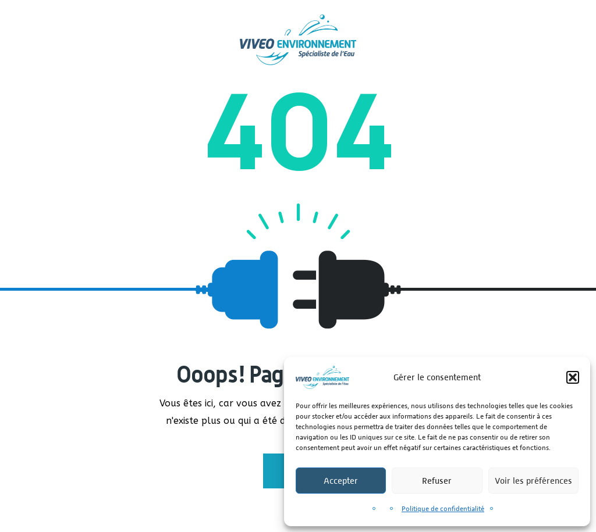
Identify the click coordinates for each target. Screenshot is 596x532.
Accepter (341, 480)
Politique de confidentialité (443, 509)
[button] (573, 377)
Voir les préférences (533, 480)
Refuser (437, 480)
